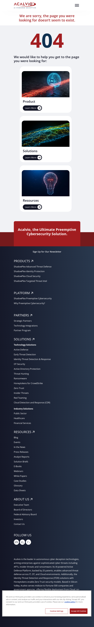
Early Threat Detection (25, 354)
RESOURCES (22, 432)
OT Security (19, 364)
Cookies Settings (56, 611)
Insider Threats (21, 393)
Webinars (18, 471)
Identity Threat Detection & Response (32, 359)
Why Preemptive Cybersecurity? (29, 303)
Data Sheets (20, 490)
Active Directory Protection (27, 368)
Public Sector (20, 413)
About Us (21, 499)
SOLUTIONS (22, 339)
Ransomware (20, 378)
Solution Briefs (21, 461)
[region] (46, 603)
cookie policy (69, 602)
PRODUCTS (22, 261)
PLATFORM (22, 293)
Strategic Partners (23, 320)
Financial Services (22, 423)
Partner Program (22, 330)
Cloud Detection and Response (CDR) (32, 402)
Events (17, 442)
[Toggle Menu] (77, 5)
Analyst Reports (21, 456)
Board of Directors (23, 509)
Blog (16, 437)
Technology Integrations (26, 325)
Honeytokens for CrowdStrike (28, 383)
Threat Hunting (21, 373)
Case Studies (20, 480)
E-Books (18, 466)
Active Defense (21, 349)
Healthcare (19, 418)
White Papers (20, 476)
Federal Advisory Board (25, 514)
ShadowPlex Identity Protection (29, 271)
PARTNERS (21, 315)
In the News (19, 447)
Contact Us (19, 524)
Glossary (18, 485)
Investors (18, 519)
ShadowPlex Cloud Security (27, 276)
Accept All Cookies (78, 611)
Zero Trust (19, 388)
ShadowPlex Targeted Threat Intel (30, 281)
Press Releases (21, 451)
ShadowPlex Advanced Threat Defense (32, 266)
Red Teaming (20, 397)
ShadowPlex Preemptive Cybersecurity (33, 298)
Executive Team (21, 504)
